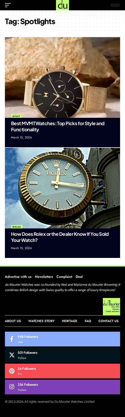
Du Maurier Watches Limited (74, 402)
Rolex (17, 226)
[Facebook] (62, 339)
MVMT (16, 116)
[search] (102, 5)
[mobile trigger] (9, 5)
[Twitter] (62, 355)
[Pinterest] (62, 371)
